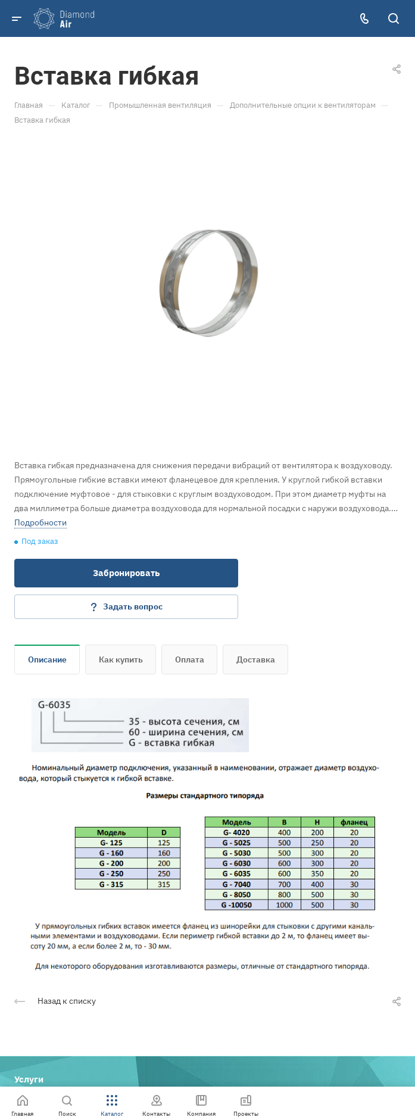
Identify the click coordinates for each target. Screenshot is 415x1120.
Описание (47, 659)
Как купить (121, 659)
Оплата (189, 659)
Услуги (28, 1079)
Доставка (255, 659)
